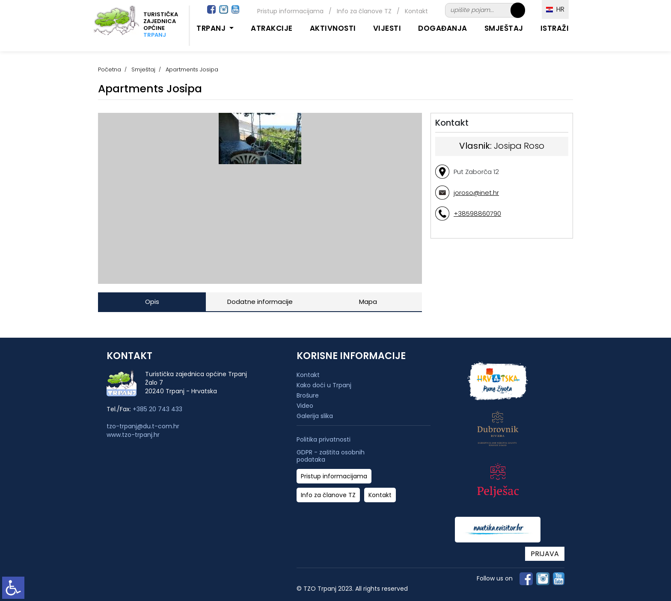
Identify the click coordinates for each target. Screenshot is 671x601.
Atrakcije (272, 28)
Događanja (442, 28)
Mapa (368, 301)
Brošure (308, 395)
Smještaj (503, 28)
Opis (152, 301)
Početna (109, 69)
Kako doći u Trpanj (324, 385)
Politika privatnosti (323, 439)
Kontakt (416, 11)
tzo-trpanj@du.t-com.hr (143, 426)
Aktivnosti (333, 28)
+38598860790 (477, 213)
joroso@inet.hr (476, 192)
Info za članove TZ (364, 11)
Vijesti (387, 28)
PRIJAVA (544, 554)
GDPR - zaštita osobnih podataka (331, 456)
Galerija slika (315, 416)
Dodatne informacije (260, 301)
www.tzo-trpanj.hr (133, 434)
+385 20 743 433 (157, 409)
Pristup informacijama (290, 11)
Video (305, 405)
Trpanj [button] (212, 28)
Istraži (554, 28)
